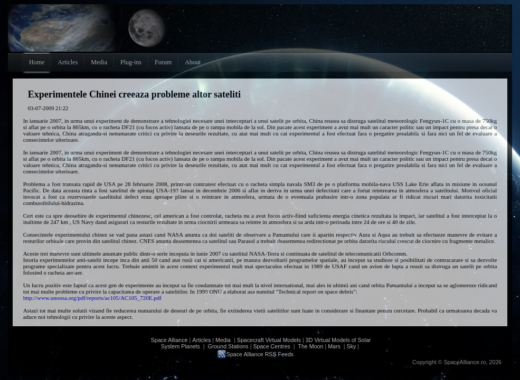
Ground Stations (228, 346)
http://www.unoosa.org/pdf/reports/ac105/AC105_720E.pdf (92, 298)
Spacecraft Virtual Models (269, 340)
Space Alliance (169, 340)
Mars (334, 346)
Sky (351, 346)
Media (223, 340)
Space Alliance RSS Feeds (260, 354)
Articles (201, 340)
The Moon (310, 346)
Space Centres (271, 346)
